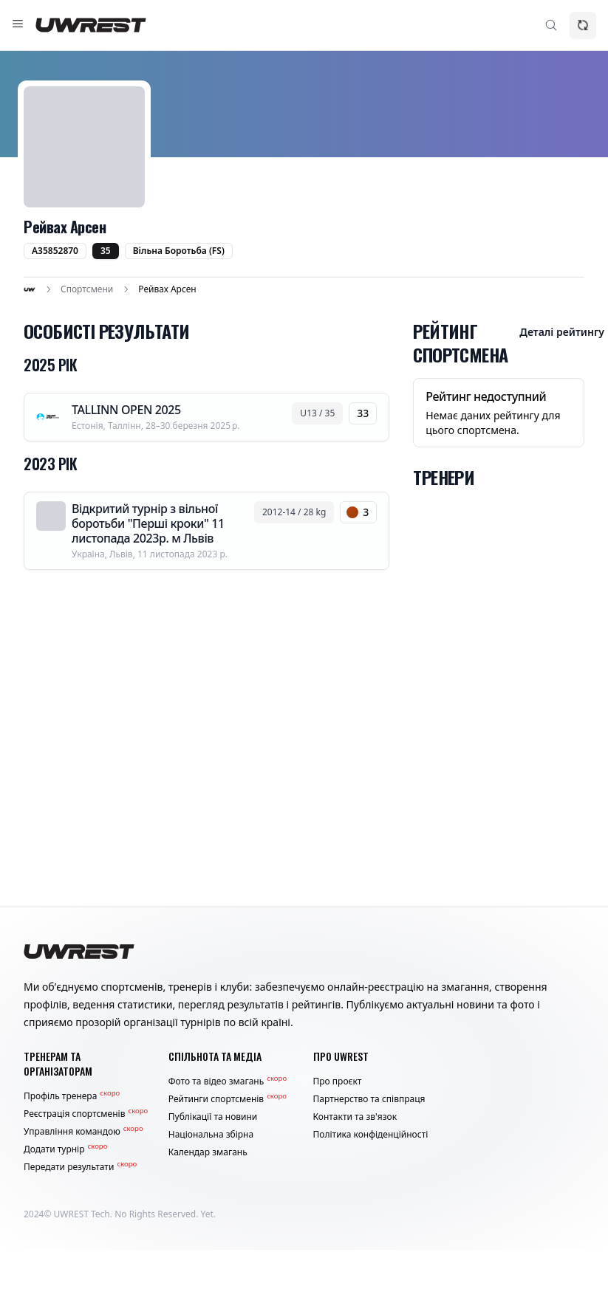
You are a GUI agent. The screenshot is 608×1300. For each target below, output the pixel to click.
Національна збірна (210, 1135)
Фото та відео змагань (227, 1081)
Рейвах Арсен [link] (167, 289)
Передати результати (80, 1167)
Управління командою (83, 1132)
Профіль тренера (72, 1096)
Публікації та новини (213, 1117)
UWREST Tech (82, 1214)
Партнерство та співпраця (369, 1099)
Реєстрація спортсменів (86, 1114)
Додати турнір (65, 1149)
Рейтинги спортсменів (227, 1099)
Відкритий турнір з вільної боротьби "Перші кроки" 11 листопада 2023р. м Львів (148, 523)
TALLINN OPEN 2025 (126, 410)
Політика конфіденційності (370, 1135)
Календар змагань (207, 1152)
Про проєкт (337, 1081)
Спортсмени (87, 289)
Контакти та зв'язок (355, 1117)
